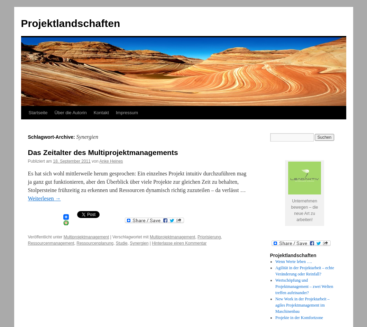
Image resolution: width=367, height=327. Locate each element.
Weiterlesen (44, 198)
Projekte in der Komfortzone (299, 317)
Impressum (127, 112)
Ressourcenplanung (94, 243)
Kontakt (101, 112)
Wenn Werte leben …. (293, 261)
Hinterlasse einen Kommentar (179, 243)
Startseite (38, 112)
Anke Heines (111, 161)
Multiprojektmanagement (86, 237)
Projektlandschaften (70, 23)
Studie (122, 243)
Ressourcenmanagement (51, 243)
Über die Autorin (70, 112)
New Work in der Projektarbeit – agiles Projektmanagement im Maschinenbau (302, 305)
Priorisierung (209, 237)
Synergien (139, 243)
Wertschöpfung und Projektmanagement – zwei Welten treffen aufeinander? (304, 286)
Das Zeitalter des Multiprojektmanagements (103, 152)
